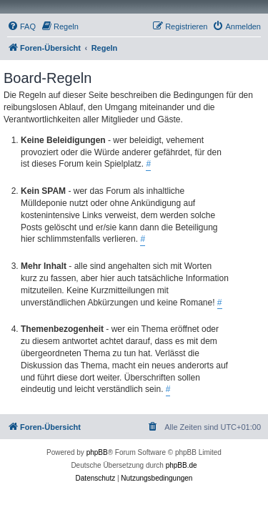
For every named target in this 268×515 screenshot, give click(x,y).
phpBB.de (181, 465)
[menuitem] (21, 26)
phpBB (97, 452)
